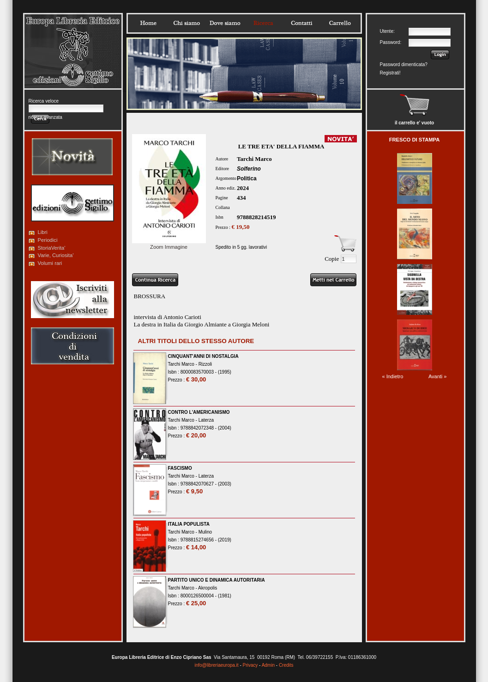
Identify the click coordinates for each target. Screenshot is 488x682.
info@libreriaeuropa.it (216, 665)
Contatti (301, 23)
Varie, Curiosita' (56, 255)
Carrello (340, 23)
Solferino (249, 169)
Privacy (250, 665)
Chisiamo (186, 23)
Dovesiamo (225, 23)
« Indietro (393, 376)
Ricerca (263, 23)
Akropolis (207, 587)
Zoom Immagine (169, 244)
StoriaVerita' (52, 248)
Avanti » (437, 376)
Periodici (48, 240)
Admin (268, 665)
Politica (247, 178)
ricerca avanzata (45, 117)
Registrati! (390, 72)
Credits (286, 665)
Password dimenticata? (404, 64)
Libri (43, 232)
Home (148, 23)
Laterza (206, 420)
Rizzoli (205, 364)
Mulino (205, 532)
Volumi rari (50, 263)
